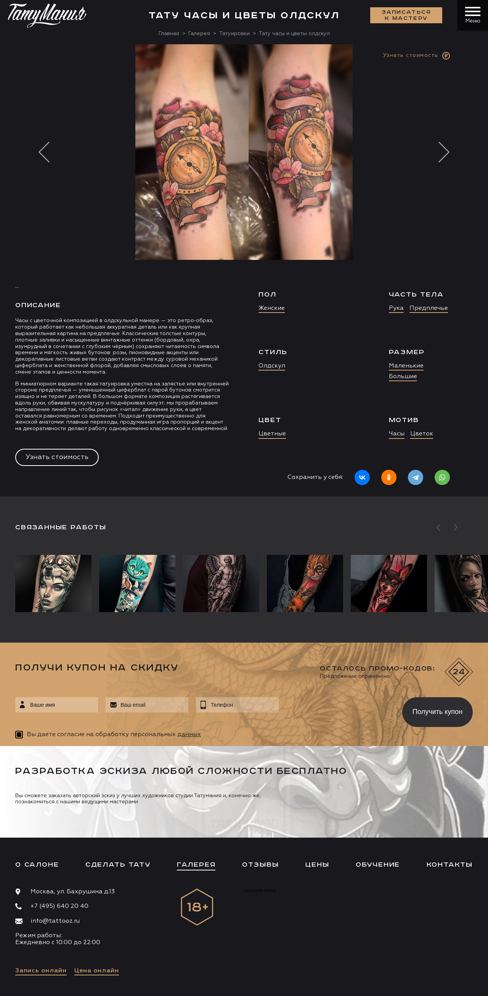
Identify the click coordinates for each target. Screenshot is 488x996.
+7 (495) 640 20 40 (59, 906)
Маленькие (406, 366)
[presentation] (335, 709)
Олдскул (271, 366)
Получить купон (437, 712)
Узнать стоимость (57, 457)
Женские (271, 308)
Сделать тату (118, 865)
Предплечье (428, 308)
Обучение (378, 865)
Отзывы (260, 865)
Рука (396, 308)
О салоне (37, 865)
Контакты (450, 865)
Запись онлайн (41, 971)
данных (189, 735)
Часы (397, 434)
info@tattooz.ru (55, 921)
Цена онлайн (96, 971)
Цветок (421, 434)
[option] (244, 270)
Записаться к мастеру (406, 15)
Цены (317, 865)
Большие (403, 377)
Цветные (272, 434)
